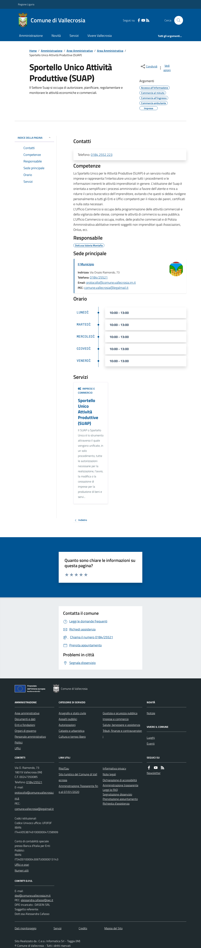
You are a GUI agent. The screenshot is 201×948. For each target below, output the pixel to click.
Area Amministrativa (110, 50)
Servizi (74, 35)
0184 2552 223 (101, 154)
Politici (19, 742)
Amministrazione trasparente (120, 785)
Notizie (151, 713)
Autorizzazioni (67, 725)
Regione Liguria (26, 4)
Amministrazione (31, 35)
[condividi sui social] (148, 66)
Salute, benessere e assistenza (121, 725)
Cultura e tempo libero (72, 736)
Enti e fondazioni (25, 725)
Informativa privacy (114, 768)
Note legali (109, 774)
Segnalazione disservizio (117, 794)
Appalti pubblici (68, 719)
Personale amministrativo (30, 736)
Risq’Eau (64, 768)
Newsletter (153, 773)
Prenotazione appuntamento (120, 799)
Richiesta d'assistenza (116, 803)
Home (33, 50)
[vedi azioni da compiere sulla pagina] (165, 67)
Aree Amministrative (80, 50)
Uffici (18, 748)
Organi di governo (25, 731)
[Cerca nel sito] (177, 20)
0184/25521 (99, 277)
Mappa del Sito (113, 928)
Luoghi (151, 737)
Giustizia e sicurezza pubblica (120, 713)
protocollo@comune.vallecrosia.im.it (111, 282)
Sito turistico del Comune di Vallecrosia (78, 777)
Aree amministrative (27, 713)
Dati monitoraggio (25, 928)
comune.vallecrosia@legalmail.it (106, 287)
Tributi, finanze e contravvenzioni (122, 734)
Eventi (151, 743)
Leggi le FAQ (110, 790)
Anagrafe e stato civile (72, 713)
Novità (56, 35)
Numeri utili (22, 870)
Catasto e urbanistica (71, 731)
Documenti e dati (25, 719)
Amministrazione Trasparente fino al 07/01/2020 (78, 789)
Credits (83, 928)
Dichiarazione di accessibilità (120, 780)
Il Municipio (86, 264)
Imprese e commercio (86, 391)
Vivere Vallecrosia (99, 35)
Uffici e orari (22, 864)
